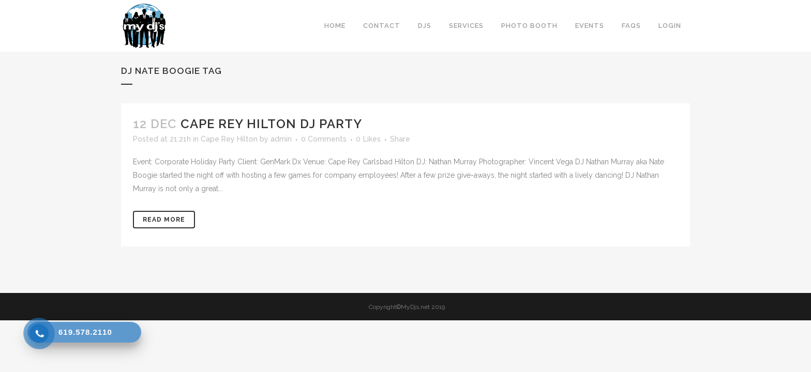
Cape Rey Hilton (229, 139)
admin (281, 139)
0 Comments (324, 139)
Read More (164, 219)
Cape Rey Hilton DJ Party (271, 123)
